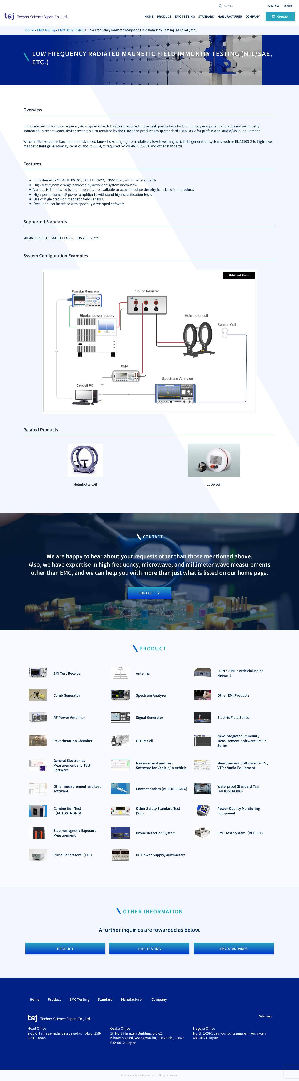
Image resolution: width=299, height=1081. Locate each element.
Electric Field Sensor (234, 717)
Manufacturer (230, 16)
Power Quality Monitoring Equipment (238, 811)
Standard (206, 16)
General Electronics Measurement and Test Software (71, 765)
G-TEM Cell (144, 740)
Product (164, 16)
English (288, 5)
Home (149, 16)
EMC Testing (185, 16)
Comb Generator (66, 695)
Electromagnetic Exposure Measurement (74, 833)
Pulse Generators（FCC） (73, 855)
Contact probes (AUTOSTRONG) (161, 789)
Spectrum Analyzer (151, 695)
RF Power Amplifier (69, 717)
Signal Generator (149, 717)
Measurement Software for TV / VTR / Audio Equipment (242, 765)
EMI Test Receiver (67, 673)
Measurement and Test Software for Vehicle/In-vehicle (161, 765)
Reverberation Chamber (72, 740)
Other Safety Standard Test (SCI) (158, 811)
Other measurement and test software (77, 789)
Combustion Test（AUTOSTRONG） (68, 811)
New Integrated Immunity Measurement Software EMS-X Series (242, 741)
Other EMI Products (233, 695)
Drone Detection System (156, 833)
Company (253, 16)
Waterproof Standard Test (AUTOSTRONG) (238, 789)
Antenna (143, 673)
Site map (265, 1017)
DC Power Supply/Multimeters (160, 855)
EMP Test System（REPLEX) (240, 833)
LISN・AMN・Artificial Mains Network (240, 673)
